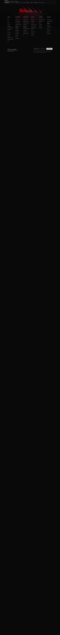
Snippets (16, 28)
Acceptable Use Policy (33, 28)
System (16, 36)
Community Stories (42, 19)
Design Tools (25, 19)
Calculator (17, 33)
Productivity (25, 24)
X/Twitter (41, 24)
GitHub (40, 26)
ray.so (48, 28)
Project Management (25, 26)
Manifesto (33, 19)
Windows (27, 2)
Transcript (25, 30)
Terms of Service (34, 24)
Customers (33, 21)
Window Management (17, 26)
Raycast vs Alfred (10, 39)
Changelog (9, 26)
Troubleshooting (11, 37)
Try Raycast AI (49, 19)
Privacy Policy (33, 26)
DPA (31, 30)
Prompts (48, 25)
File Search (17, 30)
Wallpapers (49, 33)
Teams (31, 2)
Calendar (16, 35)
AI (23, 35)
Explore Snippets (50, 21)
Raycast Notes (17, 21)
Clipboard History (18, 24)
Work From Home (26, 33)
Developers (36, 2)
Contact (32, 35)
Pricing (43, 2)
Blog (39, 2)
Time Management (26, 28)
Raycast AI (17, 19)
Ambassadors (41, 21)
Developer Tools (26, 21)
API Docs (9, 34)
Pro (19, 2)
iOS (24, 2)
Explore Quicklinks (50, 23)
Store (17, 2)
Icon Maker (49, 30)
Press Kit (33, 33)
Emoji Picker (17, 38)
